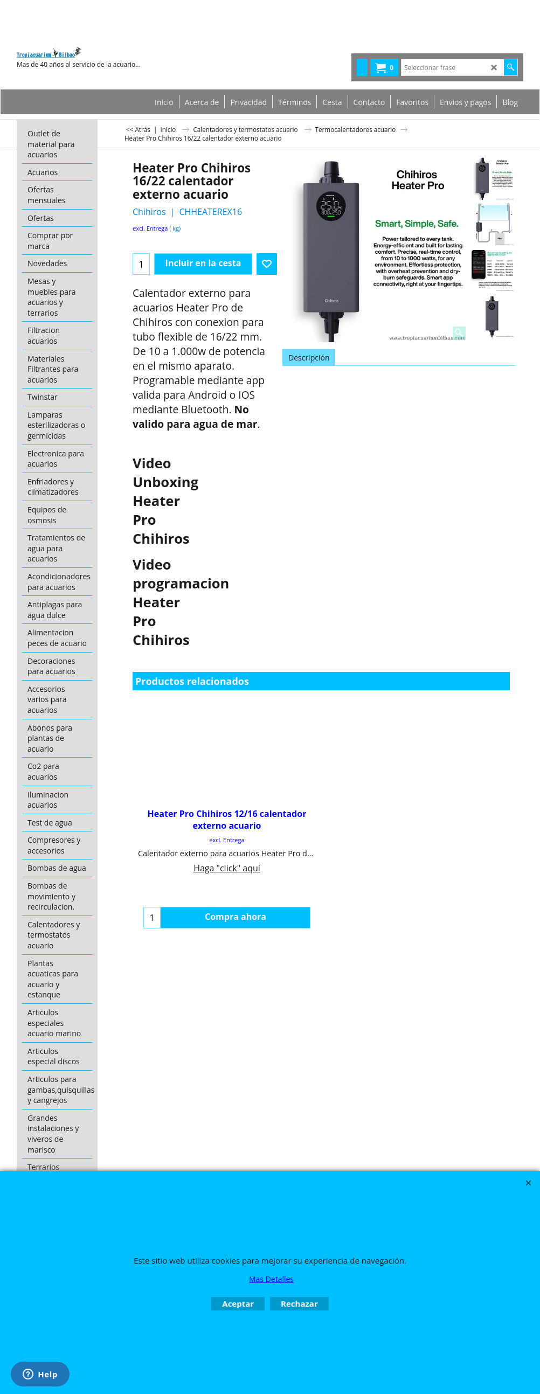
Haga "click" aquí (226, 868)
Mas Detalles (271, 1279)
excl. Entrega (150, 228)
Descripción (308, 357)
